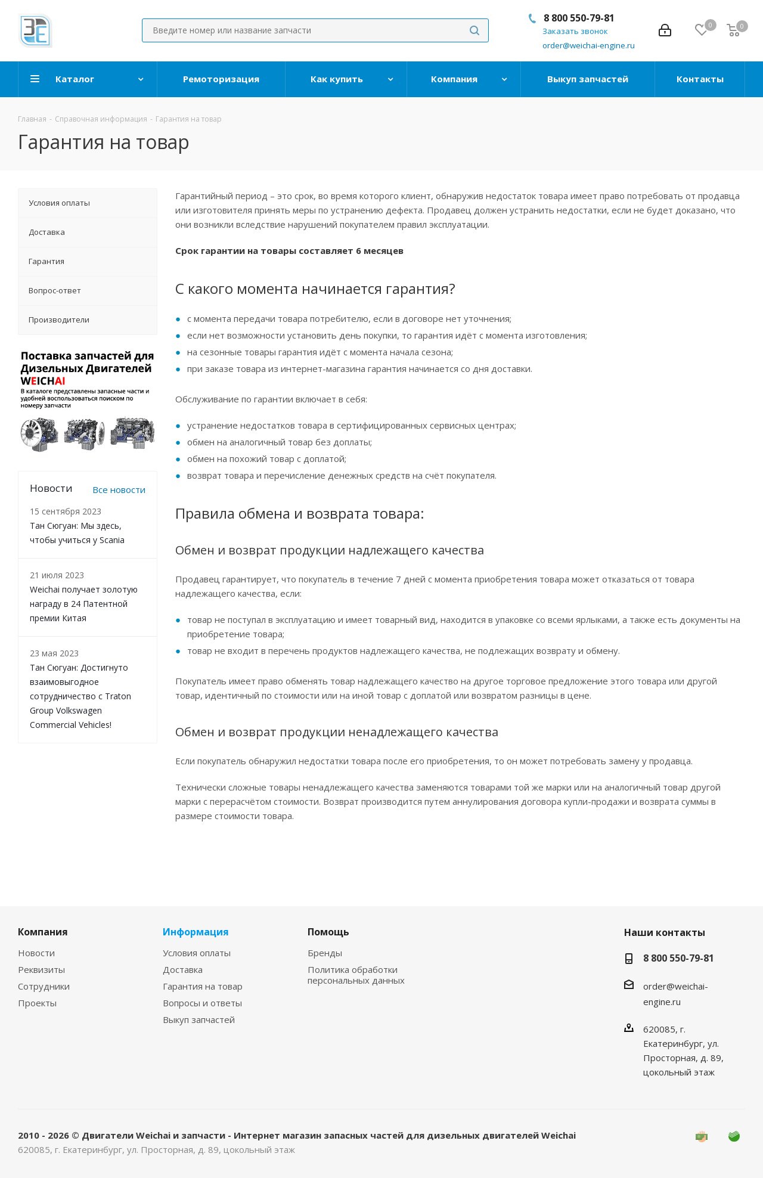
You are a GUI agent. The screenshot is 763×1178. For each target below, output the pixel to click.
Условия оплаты (197, 953)
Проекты (37, 1003)
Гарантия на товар (203, 986)
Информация (196, 931)
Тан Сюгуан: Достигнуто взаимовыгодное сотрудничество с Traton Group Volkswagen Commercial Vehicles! (80, 696)
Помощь (328, 931)
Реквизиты (41, 969)
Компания (43, 931)
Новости (36, 953)
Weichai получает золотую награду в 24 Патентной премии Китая (84, 604)
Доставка (183, 969)
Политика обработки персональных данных (356, 974)
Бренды (325, 953)
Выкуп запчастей (199, 1019)
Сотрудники (44, 986)
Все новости (118, 489)
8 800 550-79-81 (579, 17)
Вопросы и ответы (202, 1003)
